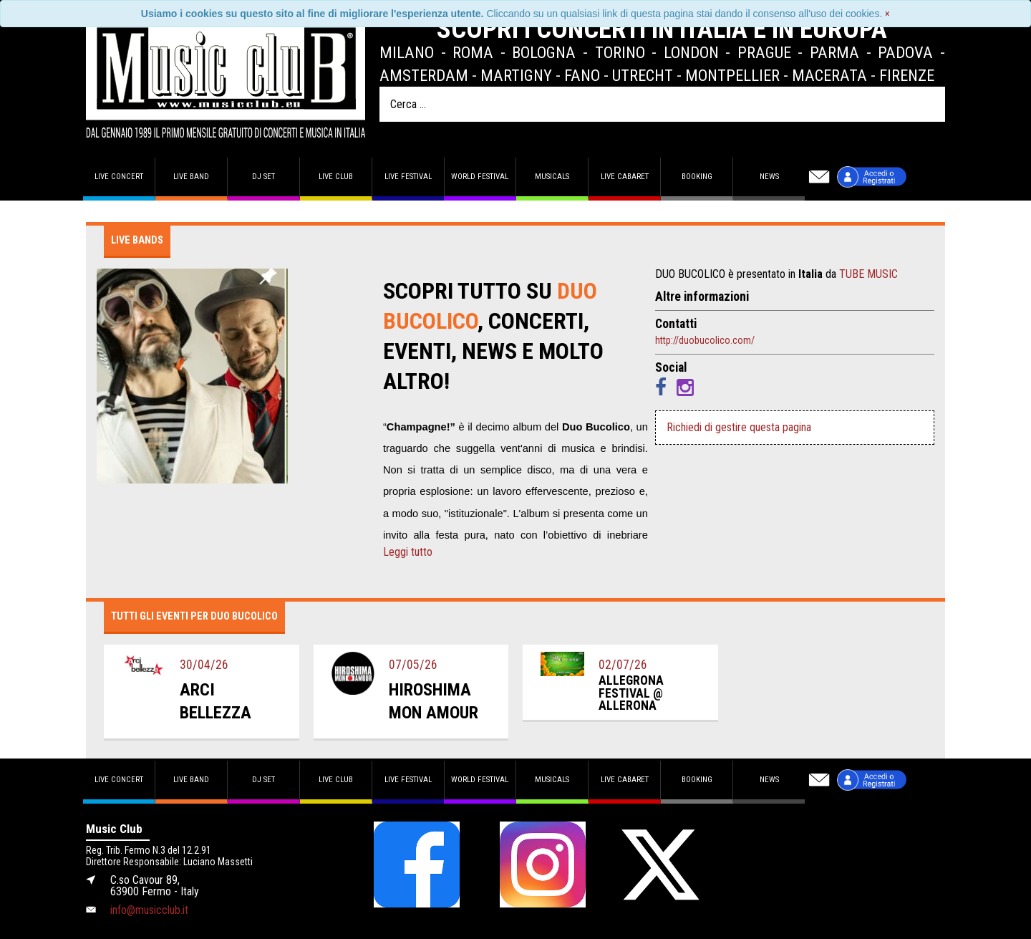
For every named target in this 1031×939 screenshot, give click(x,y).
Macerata (829, 75)
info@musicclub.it (149, 910)
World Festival (479, 176)
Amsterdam (423, 75)
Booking (697, 176)
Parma (834, 52)
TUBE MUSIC (868, 274)
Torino (620, 52)
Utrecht (642, 75)
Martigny (516, 75)
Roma (472, 52)
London (691, 52)
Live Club (336, 176)
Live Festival (408, 176)
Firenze (906, 75)
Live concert (119, 176)
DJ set (263, 176)
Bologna (544, 52)
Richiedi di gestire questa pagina (739, 427)
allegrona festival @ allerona (631, 693)
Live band (191, 176)
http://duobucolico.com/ (705, 340)
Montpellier (732, 75)
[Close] (887, 13)
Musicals (552, 176)
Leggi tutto (407, 552)
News (769, 176)
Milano (406, 52)
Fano (582, 75)
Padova (905, 52)
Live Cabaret (625, 176)
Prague (764, 52)
